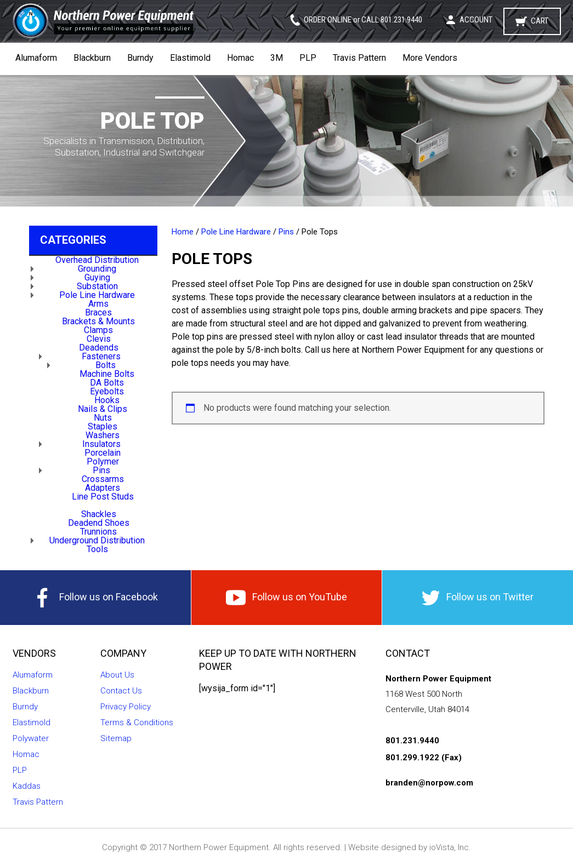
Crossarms (103, 479)
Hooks (107, 400)
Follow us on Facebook (95, 597)
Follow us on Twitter (478, 598)
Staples (102, 426)
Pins (101, 470)
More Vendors (429, 58)
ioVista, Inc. (450, 847)
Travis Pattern (359, 58)
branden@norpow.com (429, 783)
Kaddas (27, 786)
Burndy (140, 58)
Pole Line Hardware (97, 295)
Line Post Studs (103, 496)
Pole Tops (102, 505)
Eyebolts (107, 391)
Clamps (98, 330)
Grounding (97, 268)
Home (183, 232)
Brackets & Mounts (98, 321)
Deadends (98, 347)
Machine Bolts (107, 374)
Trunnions (98, 531)
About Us (117, 675)
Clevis (99, 339)
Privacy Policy (125, 707)
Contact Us (121, 691)
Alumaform (36, 58)
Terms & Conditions (136, 722)
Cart (539, 21)
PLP (307, 58)
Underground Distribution (97, 540)
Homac (240, 58)
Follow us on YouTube (286, 597)
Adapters (102, 488)
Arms (98, 304)
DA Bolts (107, 382)
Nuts (103, 417)
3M (276, 58)
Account (475, 20)
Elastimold (190, 58)
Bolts (105, 365)
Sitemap (116, 738)
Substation (97, 286)
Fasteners (101, 356)
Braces (98, 312)
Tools (97, 549)
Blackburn (92, 58)
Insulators (101, 444)
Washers (103, 435)
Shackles (98, 514)
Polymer (103, 461)
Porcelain (102, 453)
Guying (97, 277)
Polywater (31, 738)
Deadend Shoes (98, 523)
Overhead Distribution (97, 260)
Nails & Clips (102, 409)
